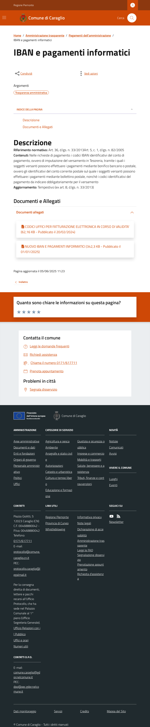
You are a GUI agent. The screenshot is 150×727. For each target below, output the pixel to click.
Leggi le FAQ (85, 550)
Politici (18, 478)
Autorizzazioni (54, 465)
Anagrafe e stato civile (58, 456)
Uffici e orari (21, 640)
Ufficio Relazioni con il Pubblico (27, 631)
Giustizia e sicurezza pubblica (91, 444)
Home (17, 35)
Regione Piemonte (24, 5)
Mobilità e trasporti (89, 459)
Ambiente (51, 447)
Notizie (113, 441)
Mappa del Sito (116, 711)
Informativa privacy (89, 517)
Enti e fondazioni (24, 453)
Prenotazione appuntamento (90, 566)
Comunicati (116, 447)
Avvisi (113, 453)
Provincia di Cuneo (57, 523)
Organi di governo (25, 459)
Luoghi (113, 479)
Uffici (17, 484)
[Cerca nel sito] (130, 17)
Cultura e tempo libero (58, 481)
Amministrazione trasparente (45, 35)
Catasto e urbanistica (58, 471)
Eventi (113, 485)
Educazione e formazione (58, 493)
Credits (84, 711)
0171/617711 (23, 541)
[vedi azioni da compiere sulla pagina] (88, 73)
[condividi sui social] (23, 73)
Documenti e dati (24, 447)
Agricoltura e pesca (57, 441)
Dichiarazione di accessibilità (90, 532)
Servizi (58, 711)
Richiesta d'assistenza (90, 576)
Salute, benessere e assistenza (90, 468)
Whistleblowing (55, 529)
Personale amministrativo (27, 468)
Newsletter (116, 522)
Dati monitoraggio (25, 711)
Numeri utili (21, 646)
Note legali (84, 523)
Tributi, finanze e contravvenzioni (90, 481)
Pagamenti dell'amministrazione (90, 35)
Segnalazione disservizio (90, 557)
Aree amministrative (26, 441)
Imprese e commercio (90, 453)
